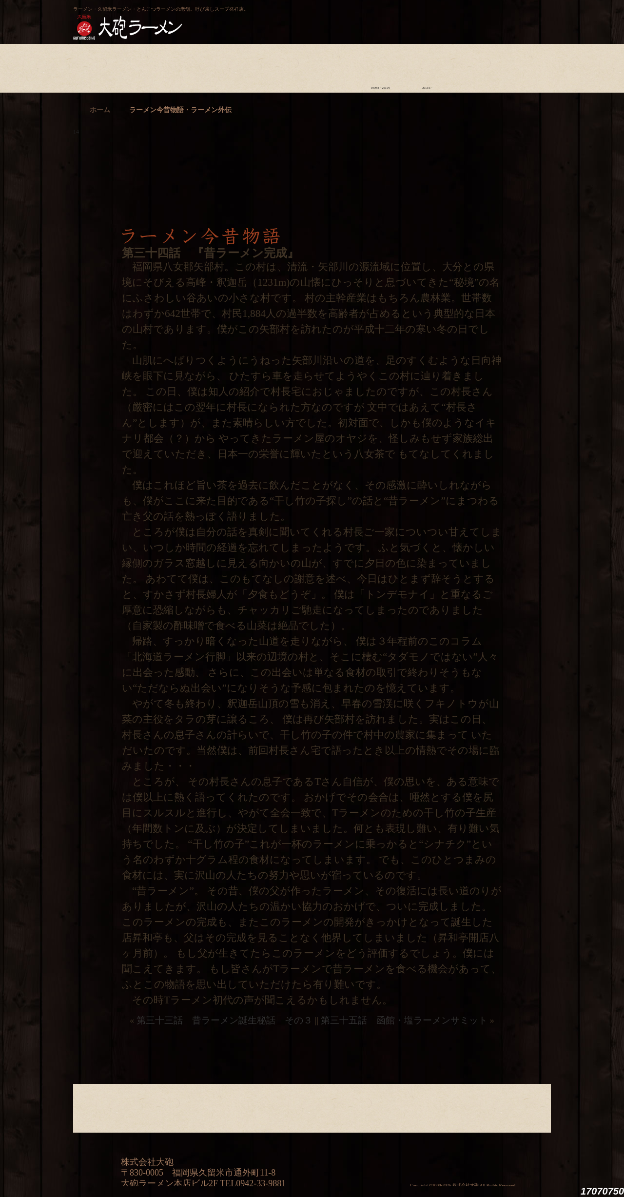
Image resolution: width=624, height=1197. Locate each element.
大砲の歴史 (96, 66)
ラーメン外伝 (427, 66)
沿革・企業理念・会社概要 (522, 1106)
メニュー (286, 66)
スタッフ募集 (475, 66)
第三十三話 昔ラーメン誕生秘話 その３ (224, 1020)
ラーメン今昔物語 (380, 66)
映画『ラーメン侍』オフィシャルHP (499, 1151)
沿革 (522, 66)
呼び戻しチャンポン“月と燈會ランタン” (269, 17)
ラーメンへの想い (144, 66)
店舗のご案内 (238, 66)
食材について (191, 66)
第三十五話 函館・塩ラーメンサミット (404, 1020)
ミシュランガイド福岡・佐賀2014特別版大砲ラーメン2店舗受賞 (392, 1150)
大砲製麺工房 (353, 17)
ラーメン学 (333, 66)
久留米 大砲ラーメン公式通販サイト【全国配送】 (461, 17)
